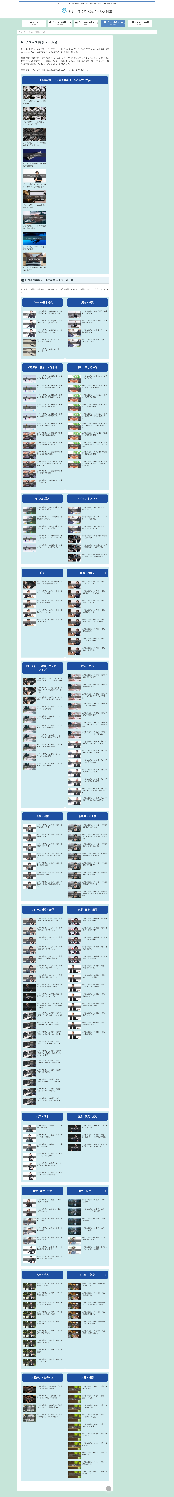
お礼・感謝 (87, 1377)
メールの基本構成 (43, 302)
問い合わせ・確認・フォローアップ (42, 668)
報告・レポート (87, 1191)
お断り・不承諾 (87, 816)
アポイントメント (87, 498)
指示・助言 (42, 1116)
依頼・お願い (87, 573)
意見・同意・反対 (87, 1116)
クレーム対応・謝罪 (42, 909)
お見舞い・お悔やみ (42, 1377)
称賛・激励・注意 (42, 1191)
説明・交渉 (87, 666)
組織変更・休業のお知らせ (42, 367)
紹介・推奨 (87, 302)
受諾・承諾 (42, 816)
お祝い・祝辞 (87, 1274)
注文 (42, 573)
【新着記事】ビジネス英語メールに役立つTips (65, 80)
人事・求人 (42, 1274)
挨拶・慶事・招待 (87, 909)
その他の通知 (42, 498)
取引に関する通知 (87, 367)
